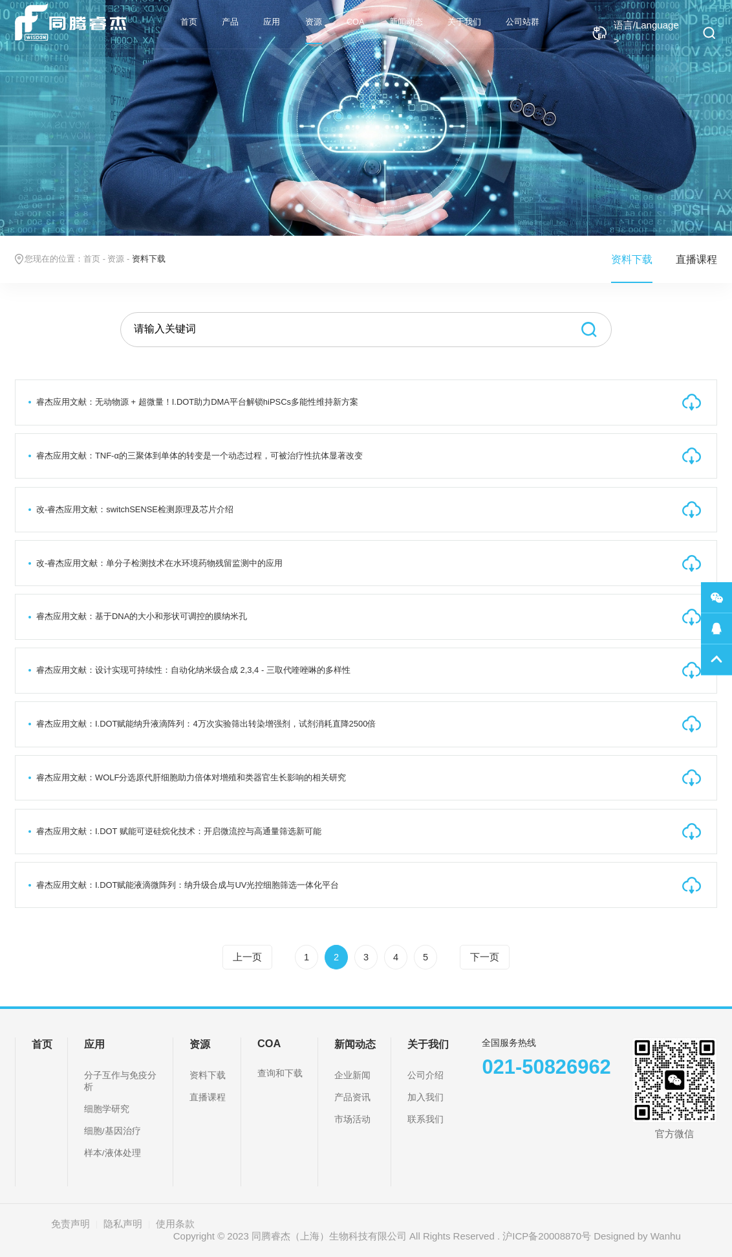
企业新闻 (352, 1075)
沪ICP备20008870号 (546, 1235)
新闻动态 (406, 22)
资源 (313, 22)
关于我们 (464, 22)
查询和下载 (280, 1073)
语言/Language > (635, 32)
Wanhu (666, 1235)
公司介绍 (425, 1075)
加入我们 (425, 1097)
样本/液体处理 (112, 1153)
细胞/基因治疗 (112, 1131)
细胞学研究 (106, 1109)
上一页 (247, 957)
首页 (188, 22)
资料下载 (631, 259)
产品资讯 (352, 1097)
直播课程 (696, 259)
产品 (230, 22)
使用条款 (175, 1223)
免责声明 (70, 1223)
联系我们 (425, 1119)
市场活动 (352, 1119)
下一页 (484, 957)
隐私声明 (122, 1223)
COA (356, 22)
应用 (271, 22)
